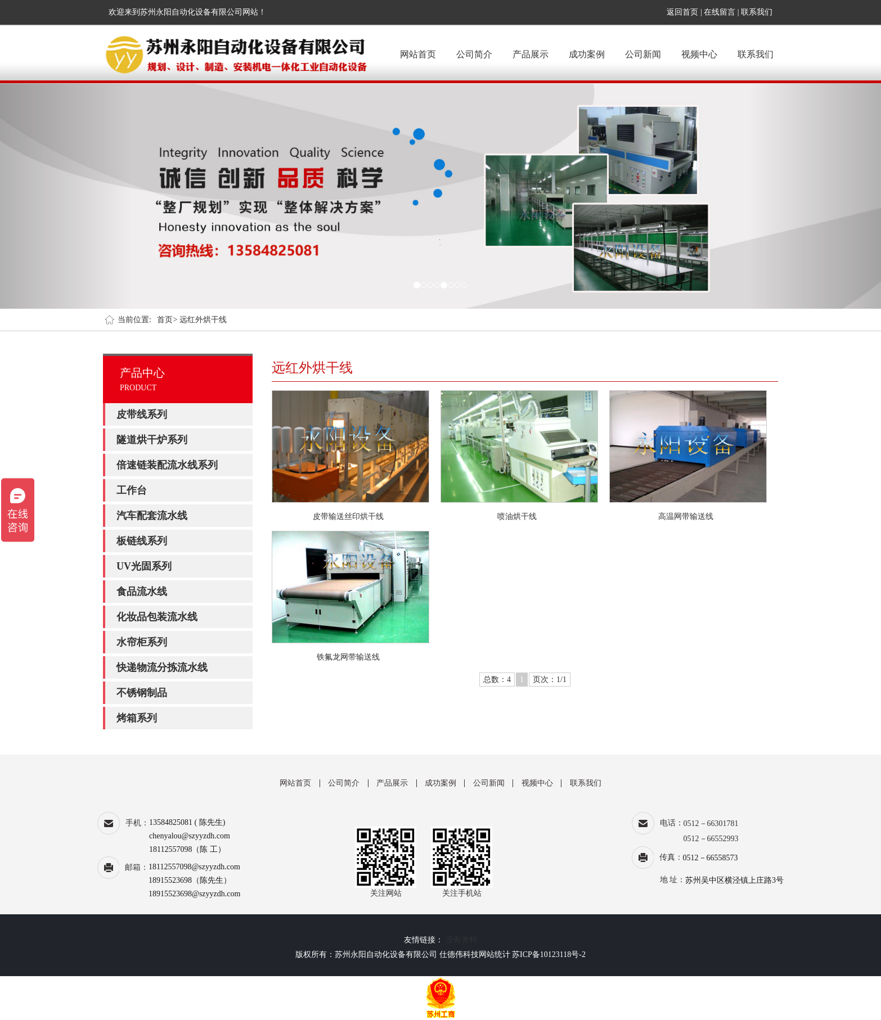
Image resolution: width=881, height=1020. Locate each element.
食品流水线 (141, 591)
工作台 (131, 490)
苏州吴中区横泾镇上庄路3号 (734, 880)
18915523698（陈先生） (190, 880)
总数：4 (497, 679)
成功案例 (587, 54)
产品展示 (531, 54)
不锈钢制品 (141, 692)
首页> (167, 319)
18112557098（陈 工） (187, 849)
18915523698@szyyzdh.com (194, 894)
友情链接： (423, 940)
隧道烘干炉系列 (151, 439)
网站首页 (418, 54)
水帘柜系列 (141, 642)
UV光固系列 (144, 566)
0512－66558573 (710, 858)
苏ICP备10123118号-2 (549, 954)
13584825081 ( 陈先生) (187, 822)
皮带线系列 (141, 414)
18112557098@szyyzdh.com (194, 867)
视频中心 (699, 54)
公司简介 (474, 54)
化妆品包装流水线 (156, 616)
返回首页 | (685, 12)
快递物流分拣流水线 (162, 667)
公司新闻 (643, 54)
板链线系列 (141, 541)
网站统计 (494, 954)
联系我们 (756, 12)
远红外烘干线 (203, 319)
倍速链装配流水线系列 (167, 465)
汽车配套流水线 (151, 515)
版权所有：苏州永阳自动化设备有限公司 (366, 954)
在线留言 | (721, 12)
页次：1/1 (550, 679)
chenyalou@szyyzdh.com (189, 836)
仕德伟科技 (459, 954)
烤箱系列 (136, 718)
